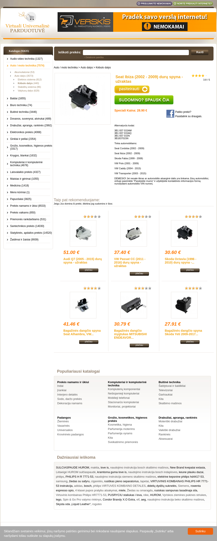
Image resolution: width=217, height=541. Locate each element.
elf (138, 499)
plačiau (88, 270)
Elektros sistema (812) (30, 79)
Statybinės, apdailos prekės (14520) (31, 232)
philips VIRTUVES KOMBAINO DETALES (119, 485)
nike (146, 495)
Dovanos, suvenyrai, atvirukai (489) (30, 118)
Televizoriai (166, 390)
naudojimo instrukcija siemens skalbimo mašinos (125, 476)
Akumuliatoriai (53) (25, 72)
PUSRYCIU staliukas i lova (125, 495)
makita (95, 467)
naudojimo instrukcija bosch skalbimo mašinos (139, 467)
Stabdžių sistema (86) (29, 87)
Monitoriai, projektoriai (122, 406)
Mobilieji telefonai (119, 397)
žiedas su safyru (79, 481)
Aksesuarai (166, 438)
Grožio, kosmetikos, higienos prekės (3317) (31, 147)
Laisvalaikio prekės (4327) (25, 172)
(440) (28, 83)
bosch (88, 485)
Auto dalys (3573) (24, 75)
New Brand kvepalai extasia (187, 467)
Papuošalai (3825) (20, 199)
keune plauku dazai (191, 472)
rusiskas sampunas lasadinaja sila (175, 490)
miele (122, 490)
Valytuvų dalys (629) (28, 90)
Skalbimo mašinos (170, 403)
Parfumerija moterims (121, 429)
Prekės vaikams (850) (23, 212)
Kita (161, 399)
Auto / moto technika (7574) (27, 65)
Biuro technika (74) (21, 105)
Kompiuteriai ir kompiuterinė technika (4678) (26, 164)
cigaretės (97, 481)
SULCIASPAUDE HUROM (72, 467)
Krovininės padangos (70, 434)
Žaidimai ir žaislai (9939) (24, 239)
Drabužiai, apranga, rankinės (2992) (31, 125)
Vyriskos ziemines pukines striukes (184, 495)
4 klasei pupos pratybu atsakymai (96, 490)
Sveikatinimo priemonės (123, 442)
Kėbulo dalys (103, 67)
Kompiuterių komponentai (124, 389)
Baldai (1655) (18, 98)
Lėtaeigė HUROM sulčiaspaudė (76, 472)
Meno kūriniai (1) (20, 192)
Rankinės (164, 434)
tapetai (144, 481)
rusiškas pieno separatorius (121, 481)
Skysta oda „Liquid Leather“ (73, 504)
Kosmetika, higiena (120, 424)
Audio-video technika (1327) (26, 58)
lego (59, 499)
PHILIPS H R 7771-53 (79, 476)
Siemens (183, 485)
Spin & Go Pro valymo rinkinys (82, 499)
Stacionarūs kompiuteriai (123, 402)
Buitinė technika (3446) (23, 111)
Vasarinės (63, 425)
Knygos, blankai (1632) (23, 155)
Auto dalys (87, 67)
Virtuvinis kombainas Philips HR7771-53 (81, 495)
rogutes (97, 504)
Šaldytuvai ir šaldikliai (172, 385)
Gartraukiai (166, 394)
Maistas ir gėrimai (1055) (24, 178)
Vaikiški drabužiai (169, 430)
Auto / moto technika (66, 67)
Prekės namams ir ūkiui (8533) (28, 205)
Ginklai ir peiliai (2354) (23, 138)
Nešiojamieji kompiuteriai (123, 393)
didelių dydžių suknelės (161, 485)
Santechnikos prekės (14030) (27, 226)
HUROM (155, 495)
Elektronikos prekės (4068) (25, 132)
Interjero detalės (67, 394)
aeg (143, 499)
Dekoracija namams (69, 403)
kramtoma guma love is (111, 472)
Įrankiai (62, 390)
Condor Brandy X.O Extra (119, 499)
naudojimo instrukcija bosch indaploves (152, 472)
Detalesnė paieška (95, 57)
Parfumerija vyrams (120, 433)
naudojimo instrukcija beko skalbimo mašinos (175, 499)
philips (60, 476)
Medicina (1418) (19, 185)
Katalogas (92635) (19, 50)
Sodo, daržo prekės (69, 399)
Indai (60, 385)
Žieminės (63, 421)
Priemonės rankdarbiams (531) (28, 219)
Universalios (65, 430)
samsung (62, 481)
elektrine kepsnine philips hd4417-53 (181, 476)
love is (105, 467)
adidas (78, 485)
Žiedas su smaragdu (140, 490)
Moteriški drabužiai (170, 421)
